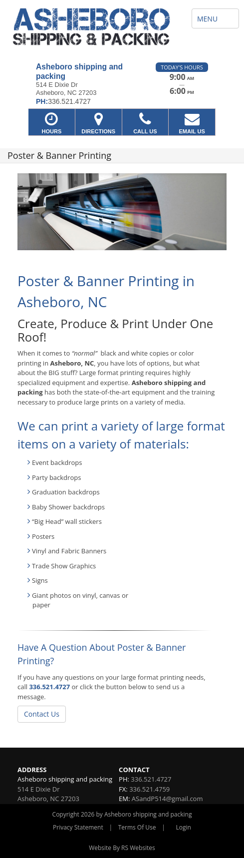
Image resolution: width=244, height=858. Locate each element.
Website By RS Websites (122, 848)
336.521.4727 (49, 686)
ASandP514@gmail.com (167, 798)
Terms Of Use (137, 827)
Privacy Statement (78, 827)
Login (183, 827)
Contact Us (41, 714)
